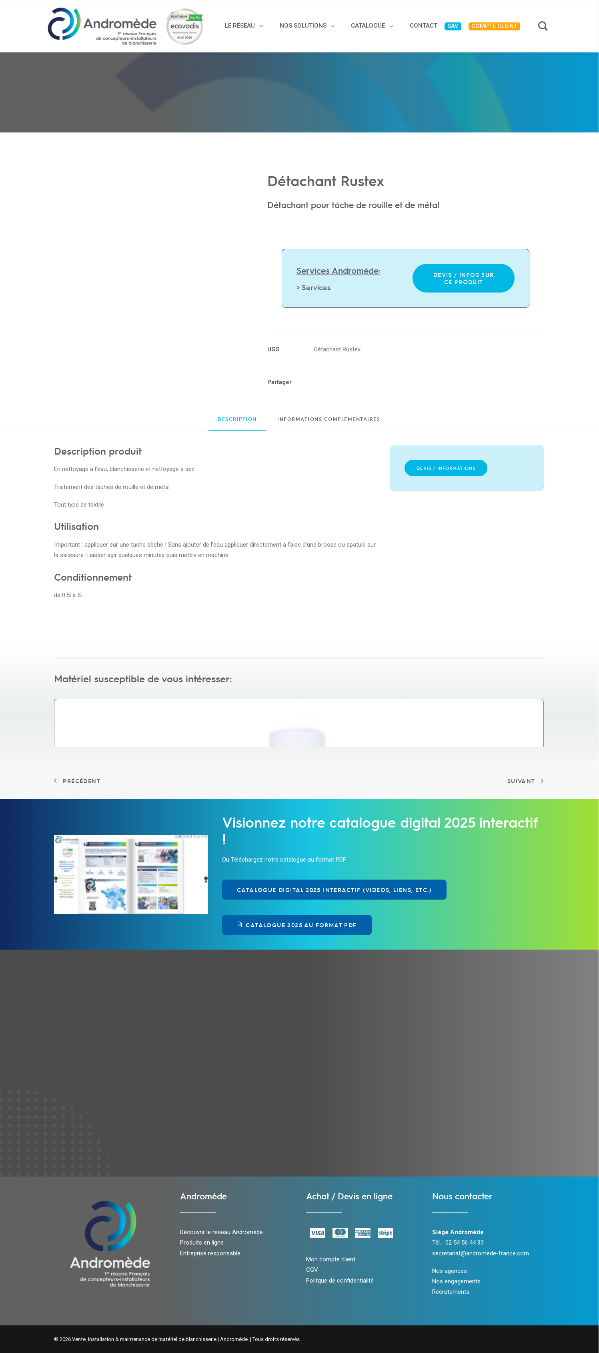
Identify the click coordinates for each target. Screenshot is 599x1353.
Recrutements (450, 1291)
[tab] (328, 422)
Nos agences (449, 1271)
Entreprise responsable (210, 1253)
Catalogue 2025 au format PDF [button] (297, 924)
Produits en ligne (202, 1242)
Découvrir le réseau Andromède (221, 1232)
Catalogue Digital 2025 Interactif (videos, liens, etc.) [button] (334, 889)
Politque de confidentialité (340, 1280)
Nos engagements (456, 1281)
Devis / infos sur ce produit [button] (464, 278)
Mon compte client (330, 1259)
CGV (312, 1269)
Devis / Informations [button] (446, 468)
